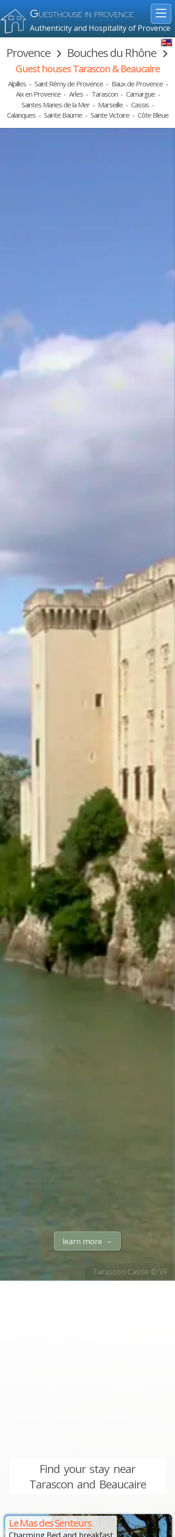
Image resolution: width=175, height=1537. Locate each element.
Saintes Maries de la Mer (55, 104)
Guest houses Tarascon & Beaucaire (87, 69)
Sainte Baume (63, 115)
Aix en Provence (38, 94)
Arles (76, 94)
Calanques (21, 115)
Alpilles (17, 83)
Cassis (140, 104)
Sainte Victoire (110, 115)
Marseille (110, 104)
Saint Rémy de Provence (69, 83)
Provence (28, 52)
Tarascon (104, 94)
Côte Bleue (153, 115)
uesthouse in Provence (82, 15)
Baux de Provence (137, 83)
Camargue (140, 94)
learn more (82, 1241)
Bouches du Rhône (111, 52)
